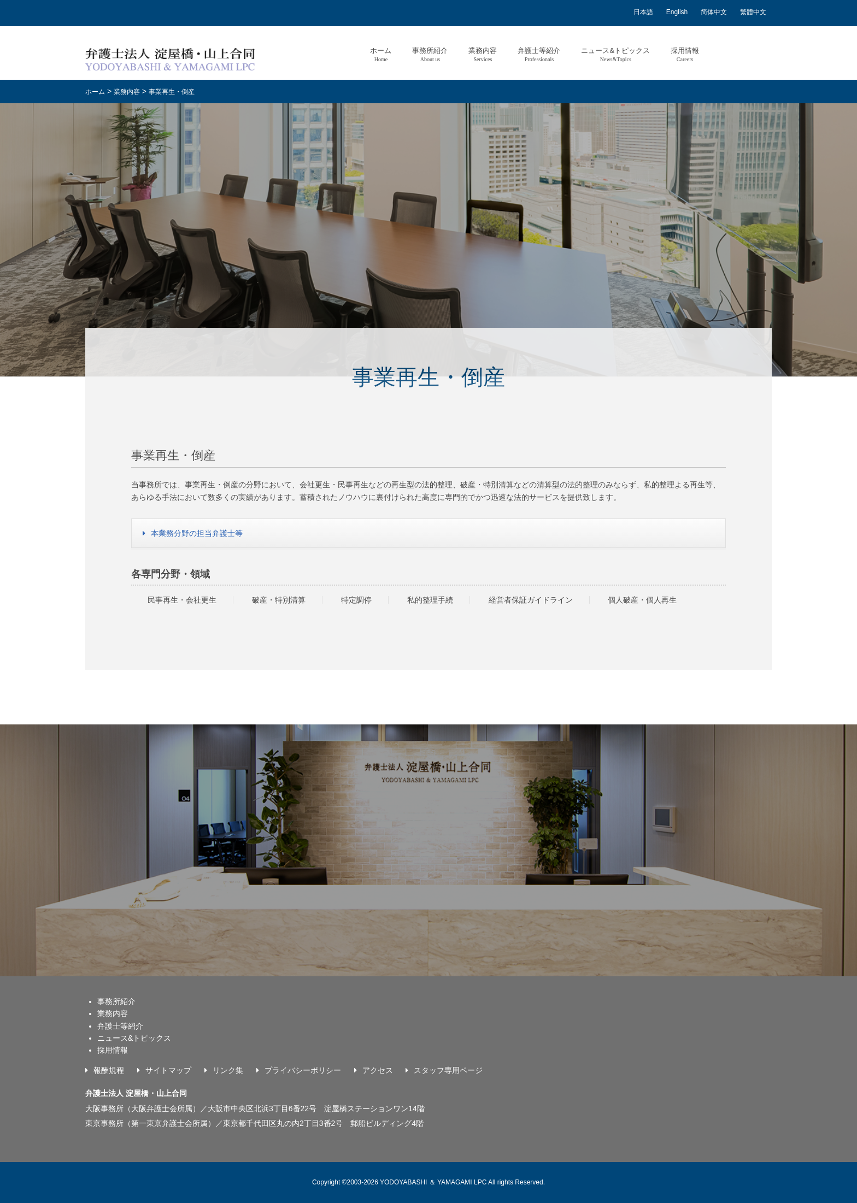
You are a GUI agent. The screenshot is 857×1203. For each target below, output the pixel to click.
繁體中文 (753, 12)
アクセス (377, 1070)
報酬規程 (108, 1070)
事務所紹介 (430, 54)
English (677, 12)
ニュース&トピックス (615, 54)
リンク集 (228, 1070)
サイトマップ (168, 1070)
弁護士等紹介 (539, 54)
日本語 (643, 12)
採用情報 (685, 54)
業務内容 (482, 54)
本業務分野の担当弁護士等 (197, 533)
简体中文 (714, 12)
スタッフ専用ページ (448, 1070)
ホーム (380, 54)
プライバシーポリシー (303, 1070)
